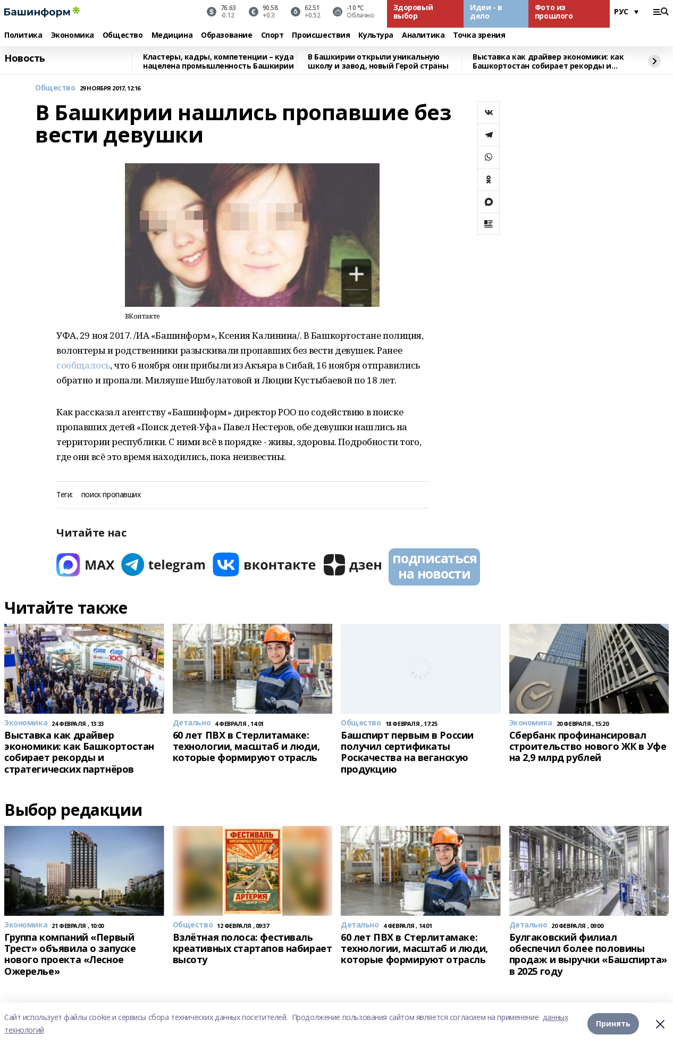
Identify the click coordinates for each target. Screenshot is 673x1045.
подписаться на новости (434, 566)
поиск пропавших (111, 494)
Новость (24, 58)
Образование (226, 35)
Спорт (272, 35)
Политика (23, 35)
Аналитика (423, 35)
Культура (375, 35)
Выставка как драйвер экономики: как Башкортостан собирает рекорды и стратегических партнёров (548, 61)
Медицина (172, 35)
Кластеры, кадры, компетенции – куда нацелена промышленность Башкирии (218, 61)
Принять (613, 1023)
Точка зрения (479, 35)
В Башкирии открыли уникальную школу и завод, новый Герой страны (378, 61)
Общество (123, 35)
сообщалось (83, 365)
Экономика (72, 35)
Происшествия (321, 35)
